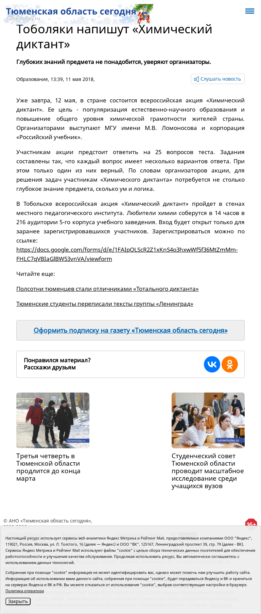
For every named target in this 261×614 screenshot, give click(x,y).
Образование (32, 79)
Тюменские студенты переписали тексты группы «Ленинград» (104, 304)
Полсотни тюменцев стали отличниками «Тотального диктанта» (107, 289)
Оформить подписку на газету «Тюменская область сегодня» (131, 330)
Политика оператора (24, 590)
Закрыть (18, 601)
